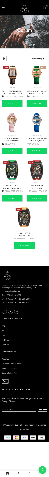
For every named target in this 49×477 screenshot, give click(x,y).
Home (21, 36)
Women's (37, 88)
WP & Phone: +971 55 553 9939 (16, 302)
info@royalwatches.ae (11, 291)
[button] (44, 7)
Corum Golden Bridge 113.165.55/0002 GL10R (12, 92)
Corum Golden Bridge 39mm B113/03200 (12, 139)
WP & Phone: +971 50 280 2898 (16, 298)
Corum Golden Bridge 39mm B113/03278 (37, 139)
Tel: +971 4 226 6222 (11, 295)
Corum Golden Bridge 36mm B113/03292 (37, 92)
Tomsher (25, 428)
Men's (12, 88)
